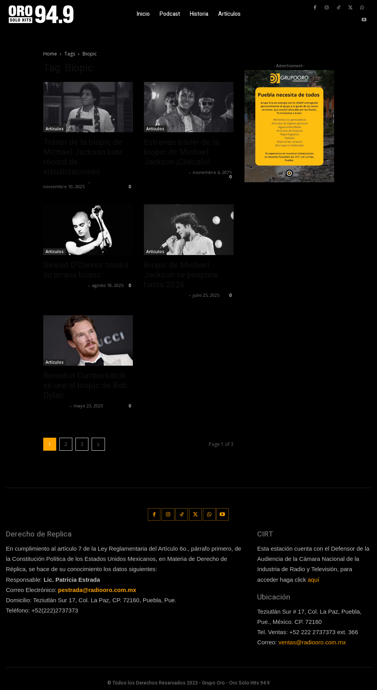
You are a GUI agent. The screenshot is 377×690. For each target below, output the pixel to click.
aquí (313, 578)
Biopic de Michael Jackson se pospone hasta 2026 (181, 274)
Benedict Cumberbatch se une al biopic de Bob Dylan (85, 385)
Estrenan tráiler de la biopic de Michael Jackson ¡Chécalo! (181, 151)
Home (50, 53)
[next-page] (98, 444)
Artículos (55, 128)
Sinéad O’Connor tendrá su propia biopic (86, 269)
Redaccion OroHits (64, 182)
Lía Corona (55, 406)
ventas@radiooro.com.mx (312, 641)
